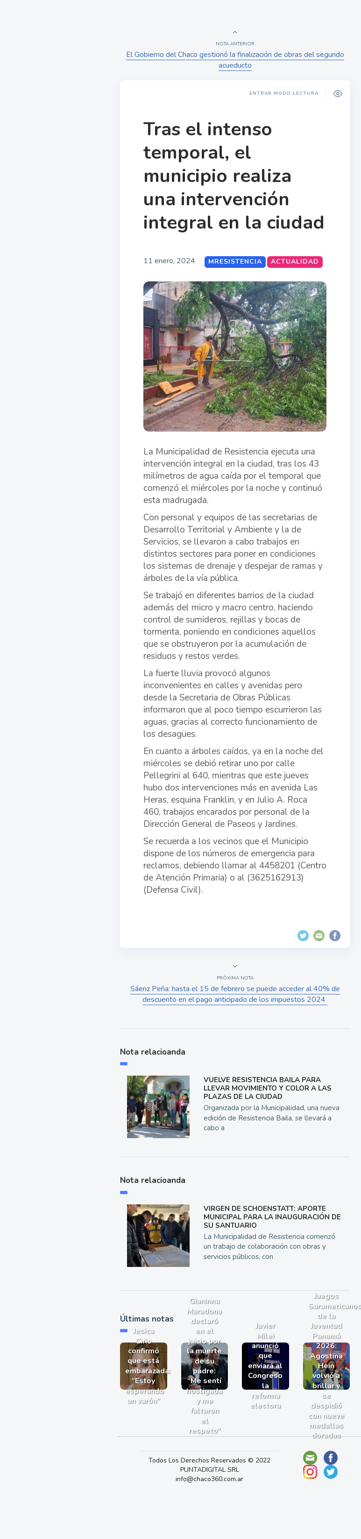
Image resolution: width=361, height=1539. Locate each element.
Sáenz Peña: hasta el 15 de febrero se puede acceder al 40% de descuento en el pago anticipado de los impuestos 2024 (236, 1023)
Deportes (37, 232)
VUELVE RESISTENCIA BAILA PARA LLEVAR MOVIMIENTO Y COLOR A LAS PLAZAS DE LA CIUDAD (271, 1117)
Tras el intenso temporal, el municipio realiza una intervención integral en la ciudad (223, 188)
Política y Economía (56, 167)
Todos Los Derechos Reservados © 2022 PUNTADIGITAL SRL (215, 1485)
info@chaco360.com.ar (215, 1499)
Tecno (30, 210)
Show (30, 145)
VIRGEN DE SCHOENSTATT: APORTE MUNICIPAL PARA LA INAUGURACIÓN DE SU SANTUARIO (270, 1243)
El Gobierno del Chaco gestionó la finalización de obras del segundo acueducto (236, 59)
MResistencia (241, 284)
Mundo (32, 189)
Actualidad (40, 123)
